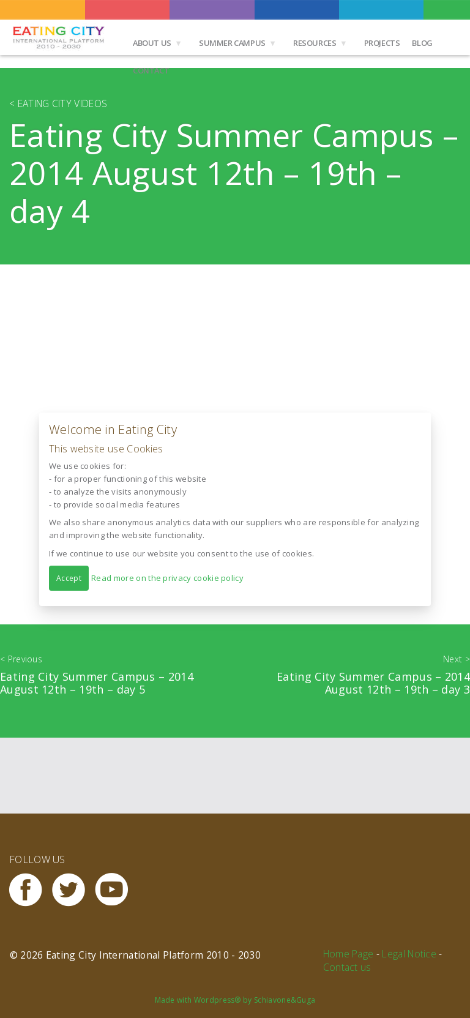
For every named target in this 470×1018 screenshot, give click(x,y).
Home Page (348, 953)
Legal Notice (409, 953)
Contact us (347, 967)
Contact (151, 70)
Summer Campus (232, 42)
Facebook (30, 890)
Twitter (73, 890)
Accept (68, 577)
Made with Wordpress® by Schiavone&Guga (235, 1000)
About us (152, 42)
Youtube (116, 890)
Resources (315, 42)
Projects (382, 42)
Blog (422, 42)
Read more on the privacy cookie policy (167, 577)
